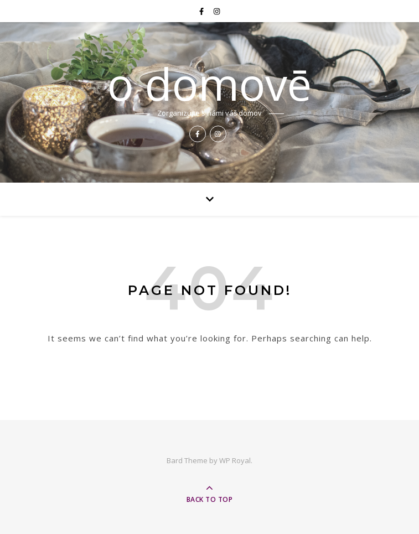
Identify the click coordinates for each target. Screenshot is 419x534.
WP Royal (235, 460)
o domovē (209, 83)
